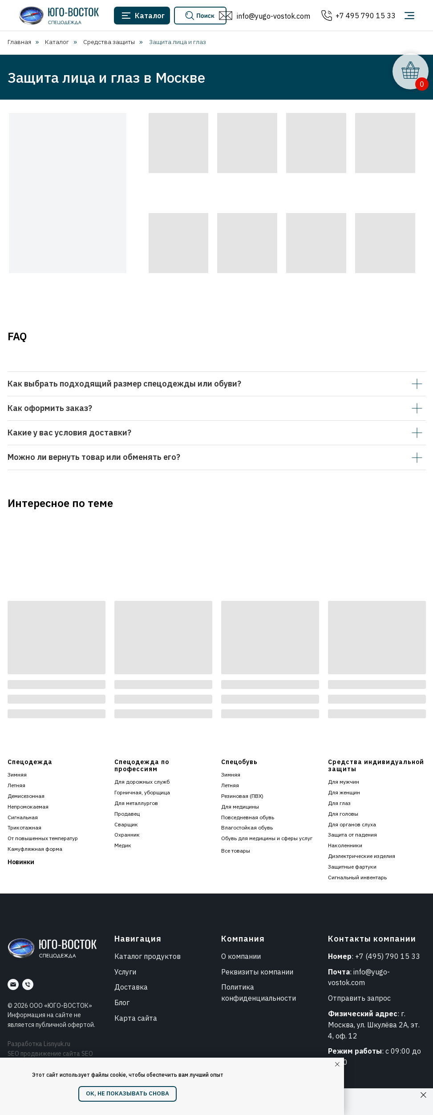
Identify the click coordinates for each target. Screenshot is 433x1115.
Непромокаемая (28, 806)
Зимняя (17, 774)
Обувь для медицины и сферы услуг (266, 838)
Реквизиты (240, 971)
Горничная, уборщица (142, 792)
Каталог (57, 42)
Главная (19, 42)
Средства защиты (109, 42)
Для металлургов (136, 803)
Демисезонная (26, 796)
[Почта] (13, 984)
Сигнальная (23, 817)
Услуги (125, 971)
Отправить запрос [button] (359, 998)
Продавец (127, 813)
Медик (122, 845)
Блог (121, 1002)
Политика (237, 986)
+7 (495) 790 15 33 (387, 956)
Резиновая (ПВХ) (242, 796)
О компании (241, 956)
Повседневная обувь (247, 817)
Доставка (131, 986)
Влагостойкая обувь (247, 827)
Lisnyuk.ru (57, 1044)
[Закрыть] (423, 1095)
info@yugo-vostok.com (273, 16)
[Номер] (27, 984)
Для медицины (240, 806)
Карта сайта (135, 1018)
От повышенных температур (43, 838)
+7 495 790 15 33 (366, 15)
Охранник (127, 834)
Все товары (235, 850)
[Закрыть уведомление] (337, 1064)
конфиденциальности (258, 998)
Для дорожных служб (142, 781)
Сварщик (126, 824)
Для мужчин (343, 781)
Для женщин (344, 792)
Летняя (16, 785)
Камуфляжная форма (35, 848)
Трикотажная (24, 827)
